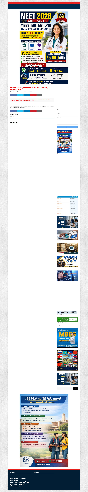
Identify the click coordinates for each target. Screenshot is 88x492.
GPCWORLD (30, 91)
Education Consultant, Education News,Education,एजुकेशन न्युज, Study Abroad (19, 481)
